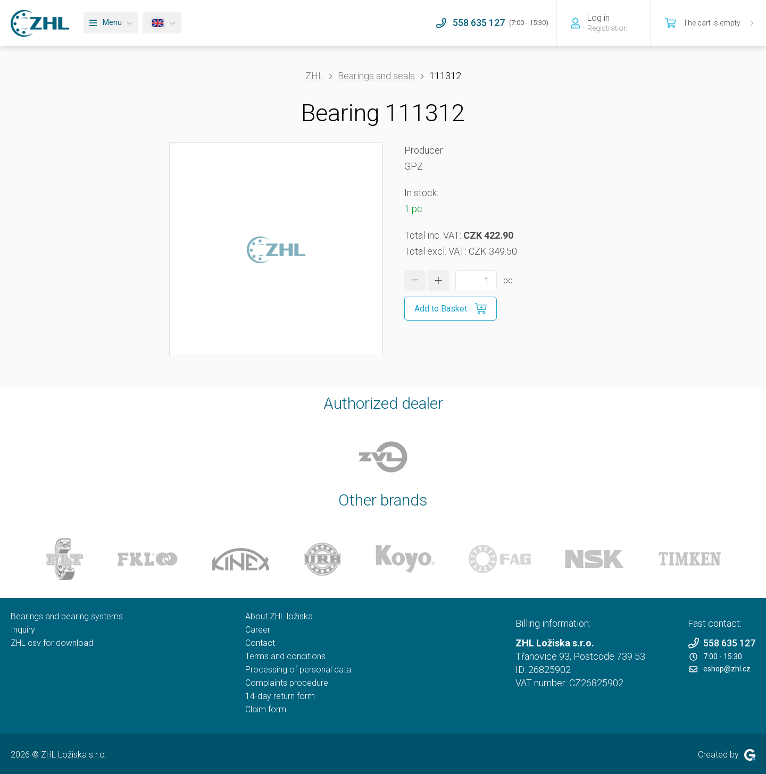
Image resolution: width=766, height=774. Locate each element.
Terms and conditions (285, 656)
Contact (260, 643)
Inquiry (23, 630)
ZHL (314, 75)
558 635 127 (721, 643)
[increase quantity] (438, 280)
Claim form (265, 709)
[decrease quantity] (415, 280)
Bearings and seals (376, 75)
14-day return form (280, 696)
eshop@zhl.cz (720, 668)
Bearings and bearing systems (67, 616)
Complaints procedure (286, 683)
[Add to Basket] (450, 309)
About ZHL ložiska (279, 616)
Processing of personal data (298, 669)
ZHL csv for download (52, 643)
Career (257, 630)
